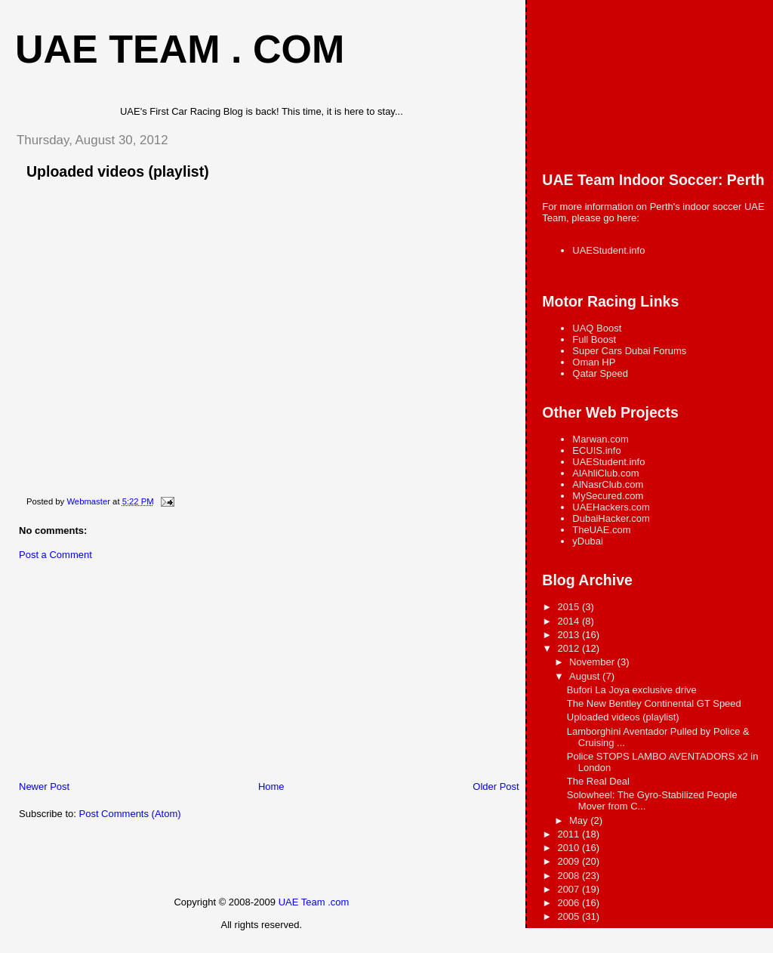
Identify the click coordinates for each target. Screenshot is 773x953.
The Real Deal (598, 781)
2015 (569, 606)
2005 (569, 916)
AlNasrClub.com (607, 484)
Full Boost (594, 339)
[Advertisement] (117, 674)
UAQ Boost (596, 328)
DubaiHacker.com (611, 518)
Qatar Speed (600, 373)
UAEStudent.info (608, 250)
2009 (569, 861)
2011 (569, 834)
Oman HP (593, 362)
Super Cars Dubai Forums (629, 350)
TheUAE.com (601, 529)
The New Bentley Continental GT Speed (654, 703)
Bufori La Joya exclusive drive (632, 689)
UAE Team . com (179, 49)
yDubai (587, 541)
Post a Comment (55, 554)
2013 (569, 634)
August (585, 676)
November (593, 662)
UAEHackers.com (611, 507)
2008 (569, 875)
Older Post (496, 786)
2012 (569, 648)
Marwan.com (600, 439)
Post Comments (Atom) (130, 813)
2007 (569, 889)
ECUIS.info (596, 450)
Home (271, 786)
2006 (569, 902)
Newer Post (44, 786)
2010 (569, 847)
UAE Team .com (314, 902)
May (579, 820)
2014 (569, 621)
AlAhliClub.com (605, 473)
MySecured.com (607, 495)
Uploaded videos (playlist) (623, 717)
